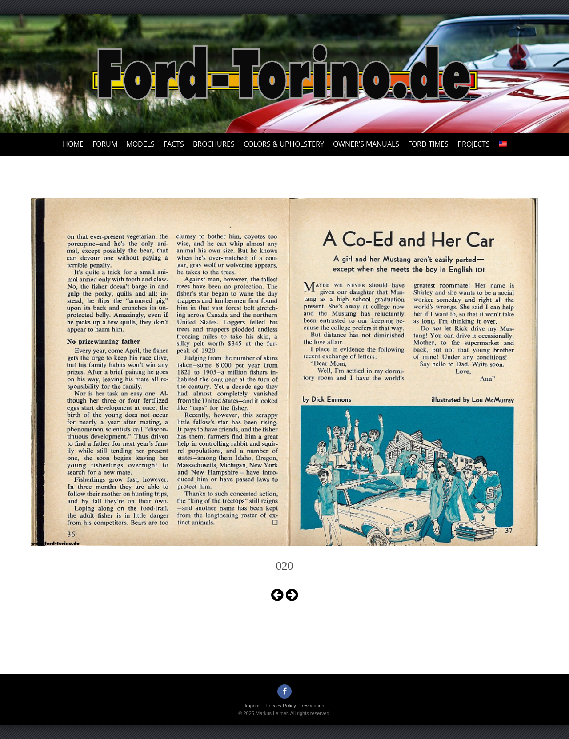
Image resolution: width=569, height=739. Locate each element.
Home (73, 144)
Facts (174, 144)
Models (140, 144)
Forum (104, 144)
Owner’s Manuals (366, 144)
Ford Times (428, 144)
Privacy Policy (280, 705)
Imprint (252, 705)
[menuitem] (502, 144)
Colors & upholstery (284, 144)
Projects (473, 144)
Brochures (214, 144)
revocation (313, 705)
